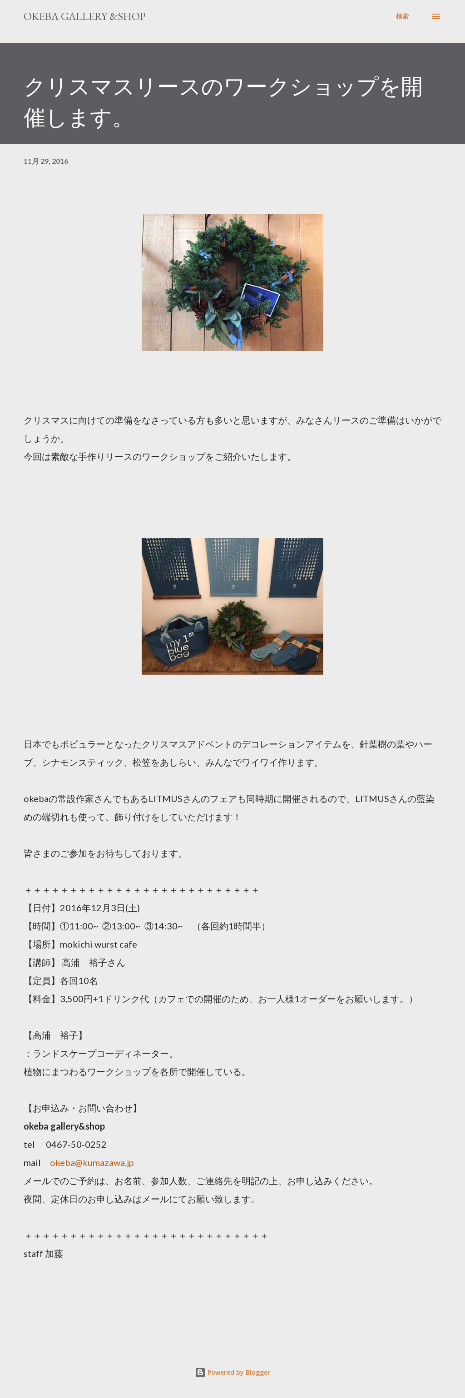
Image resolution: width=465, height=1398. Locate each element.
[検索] (402, 16)
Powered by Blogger (232, 1372)
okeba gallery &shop (85, 16)
